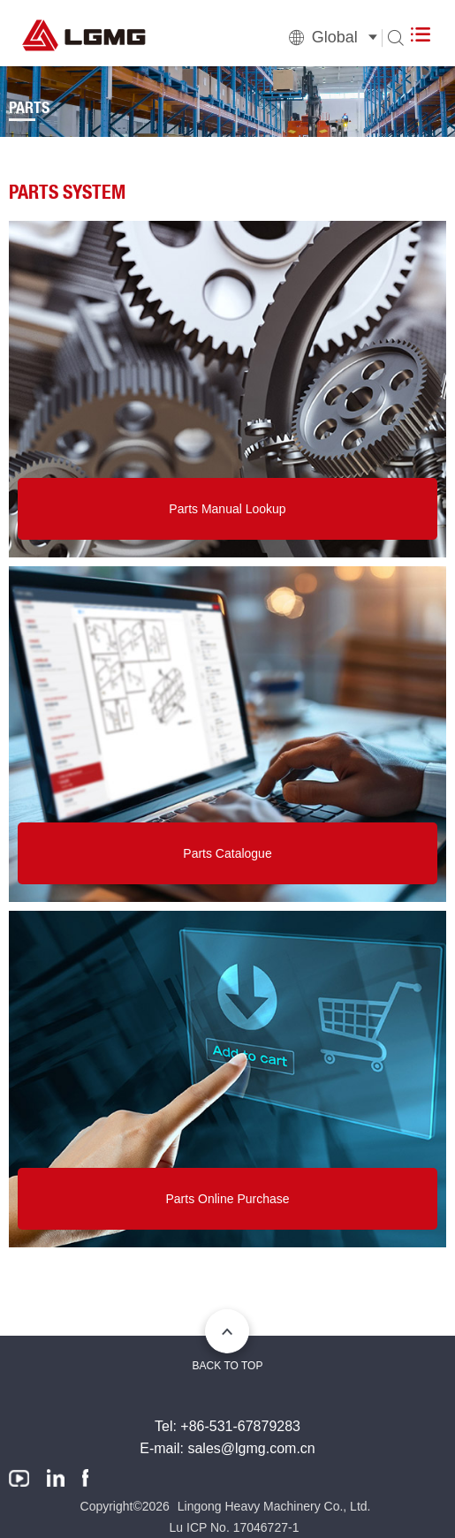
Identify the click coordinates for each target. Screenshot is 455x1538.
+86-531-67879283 (240, 1426)
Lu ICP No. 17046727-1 (235, 1527)
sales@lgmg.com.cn (251, 1448)
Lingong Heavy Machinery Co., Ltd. (274, 1506)
